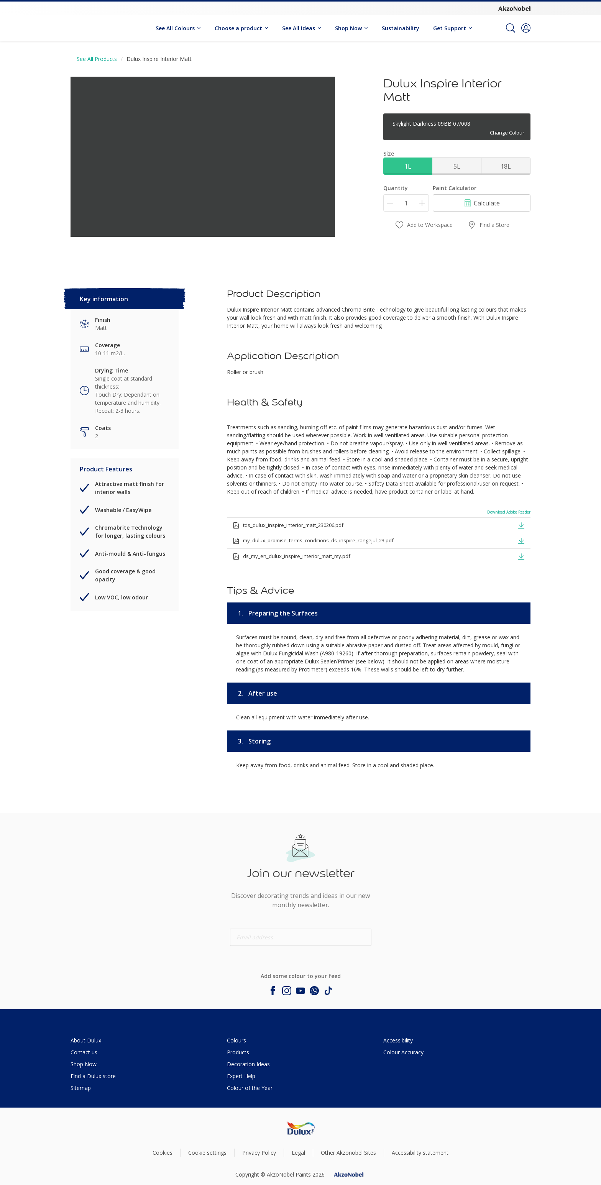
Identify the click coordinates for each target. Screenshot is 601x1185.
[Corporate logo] (514, 8)
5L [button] (456, 166)
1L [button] (407, 166)
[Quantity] (406, 203)
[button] (525, 28)
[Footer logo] (301, 1128)
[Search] (510, 28)
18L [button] (506, 166)
